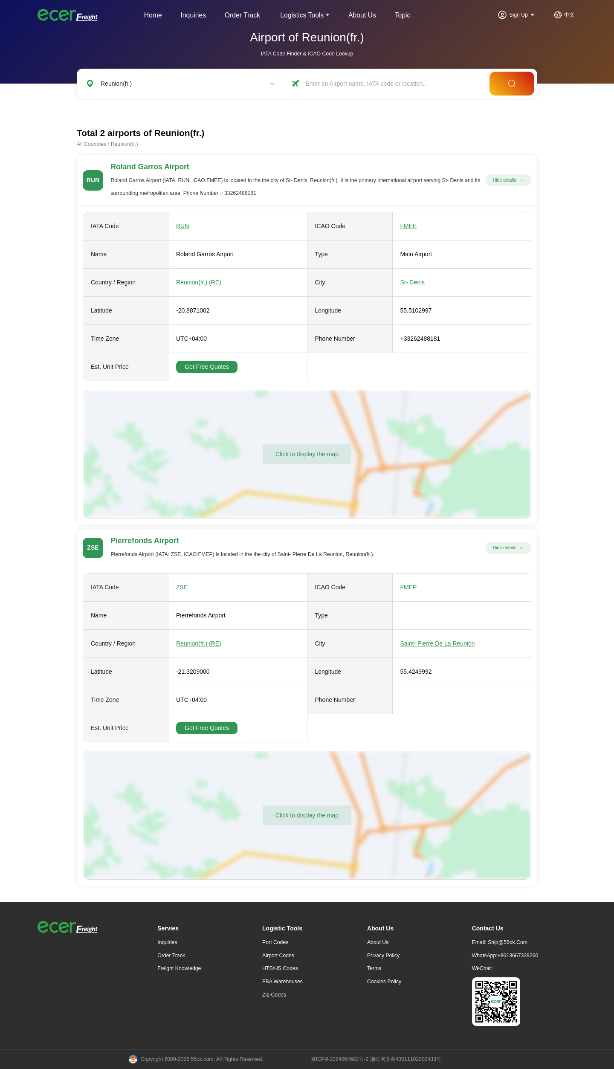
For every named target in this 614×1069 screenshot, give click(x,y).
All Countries (91, 144)
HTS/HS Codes (280, 968)
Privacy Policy (383, 956)
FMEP (408, 587)
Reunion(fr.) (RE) (198, 282)
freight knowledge (179, 968)
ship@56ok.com (507, 942)
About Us (362, 15)
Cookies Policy (384, 982)
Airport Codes (278, 956)
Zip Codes (274, 995)
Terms (374, 968)
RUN (182, 226)
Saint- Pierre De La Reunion (437, 643)
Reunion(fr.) (124, 144)
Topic (403, 15)
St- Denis (412, 282)
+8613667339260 (518, 956)
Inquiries (193, 15)
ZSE (182, 587)
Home (153, 15)
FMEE (408, 226)
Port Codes (275, 942)
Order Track (242, 15)
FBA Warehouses (282, 982)
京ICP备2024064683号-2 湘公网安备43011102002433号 (376, 1059)
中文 (569, 15)
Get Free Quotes (207, 366)
